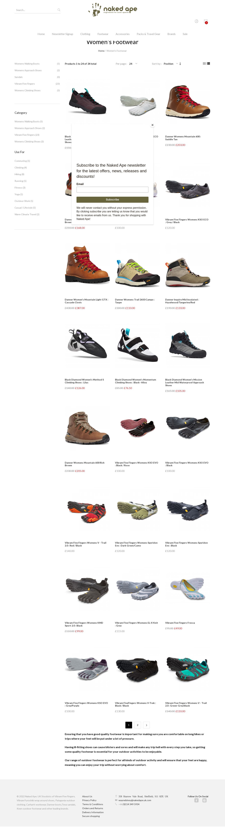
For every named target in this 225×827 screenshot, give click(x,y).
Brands (171, 22)
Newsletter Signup (62, 22)
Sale (185, 22)
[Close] (152, 124)
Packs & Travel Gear (148, 22)
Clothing (85, 22)
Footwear (102, 22)
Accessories (123, 22)
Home (41, 22)
